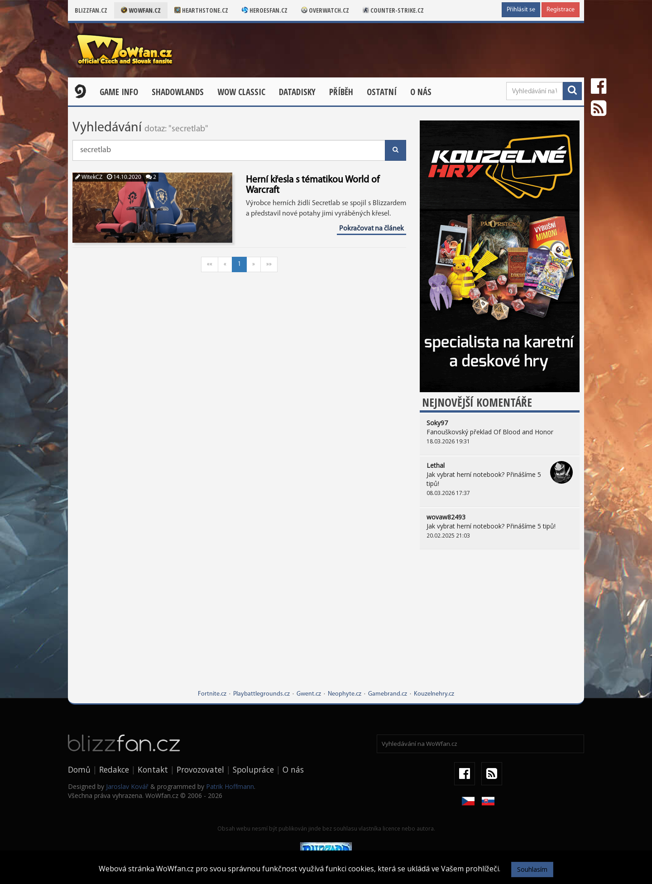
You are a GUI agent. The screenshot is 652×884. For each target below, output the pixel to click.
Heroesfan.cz (265, 10)
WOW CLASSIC (241, 92)
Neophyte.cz (344, 694)
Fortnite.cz (212, 694)
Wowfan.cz (141, 10)
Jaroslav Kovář (127, 786)
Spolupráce (253, 769)
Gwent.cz (309, 694)
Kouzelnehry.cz (434, 694)
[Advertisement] (500, 626)
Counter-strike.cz (393, 10)
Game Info (119, 92)
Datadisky (297, 92)
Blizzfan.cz (91, 10)
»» (269, 264)
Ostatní (382, 92)
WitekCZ (88, 177)
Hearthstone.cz (201, 10)
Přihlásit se (521, 9)
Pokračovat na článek (371, 228)
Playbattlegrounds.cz (261, 694)
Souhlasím (532, 869)
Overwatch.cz (325, 10)
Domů (79, 769)
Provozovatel (200, 769)
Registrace (561, 9)
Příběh (341, 92)
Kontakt (153, 769)
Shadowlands (178, 92)
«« (209, 264)
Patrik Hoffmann (230, 786)
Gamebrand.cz (387, 694)
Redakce (114, 769)
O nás (420, 92)
